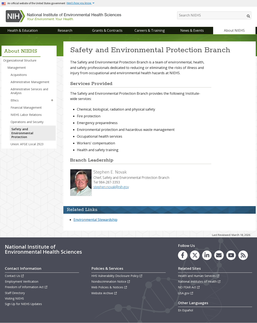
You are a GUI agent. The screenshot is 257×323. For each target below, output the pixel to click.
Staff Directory (15, 293)
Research (65, 30)
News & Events (192, 30)
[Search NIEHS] (214, 15)
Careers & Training (150, 30)
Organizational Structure (19, 60)
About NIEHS (234, 30)
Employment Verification (21, 281)
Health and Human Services (199, 276)
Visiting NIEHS (14, 298)
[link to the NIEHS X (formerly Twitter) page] (195, 255)
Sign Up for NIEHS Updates (23, 304)
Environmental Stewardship (95, 219)
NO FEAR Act (189, 287)
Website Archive (104, 293)
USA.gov (185, 293)
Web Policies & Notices (109, 287)
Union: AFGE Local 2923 (27, 144)
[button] (52, 100)
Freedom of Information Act (26, 287)
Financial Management (26, 107)
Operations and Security (27, 122)
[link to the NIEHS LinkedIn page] (207, 255)
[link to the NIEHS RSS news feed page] (243, 255)
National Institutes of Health (199, 281)
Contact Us (14, 276)
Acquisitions (19, 75)
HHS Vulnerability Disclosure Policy (117, 276)
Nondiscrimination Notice (110, 281)
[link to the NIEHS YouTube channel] (231, 255)
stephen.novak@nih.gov (111, 187)
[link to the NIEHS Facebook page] (183, 255)
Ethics (15, 100)
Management (16, 68)
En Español (185, 310)
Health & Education (22, 30)
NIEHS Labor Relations (26, 115)
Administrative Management (30, 82)
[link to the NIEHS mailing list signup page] (219, 255)
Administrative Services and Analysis (29, 91)
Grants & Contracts (107, 30)
